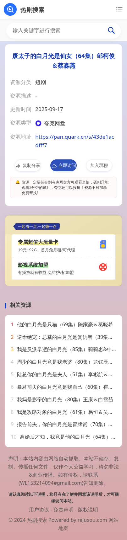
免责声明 (63, 509)
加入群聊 (99, 165)
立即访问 (63, 165)
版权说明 (88, 509)
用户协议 (39, 509)
